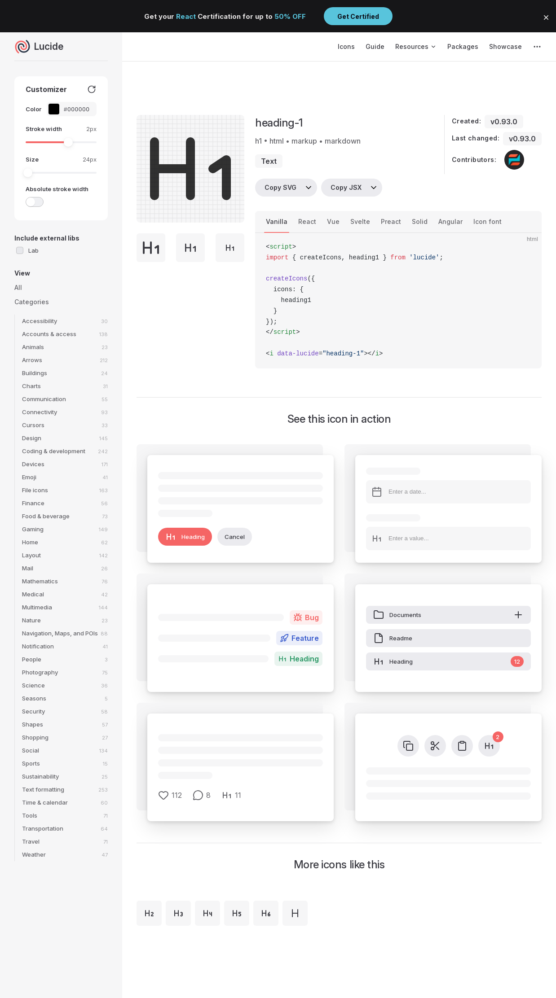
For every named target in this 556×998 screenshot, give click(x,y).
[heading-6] (265, 913)
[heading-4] (207, 913)
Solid (420, 221)
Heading (185, 536)
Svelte (360, 221)
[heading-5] (236, 913)
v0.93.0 (503, 121)
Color (33, 109)
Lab (33, 250)
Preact (391, 221)
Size (32, 159)
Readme (392, 638)
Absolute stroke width (57, 189)
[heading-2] (149, 913)
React (307, 221)
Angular (450, 221)
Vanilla (276, 221)
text (269, 161)
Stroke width (44, 128)
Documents (448, 614)
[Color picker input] (76, 109)
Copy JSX (346, 187)
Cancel (235, 536)
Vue (333, 221)
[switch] (35, 202)
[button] (546, 17)
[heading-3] (178, 913)
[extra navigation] (537, 46)
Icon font (487, 221)
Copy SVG (280, 187)
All (18, 287)
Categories (31, 302)
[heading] (295, 913)
